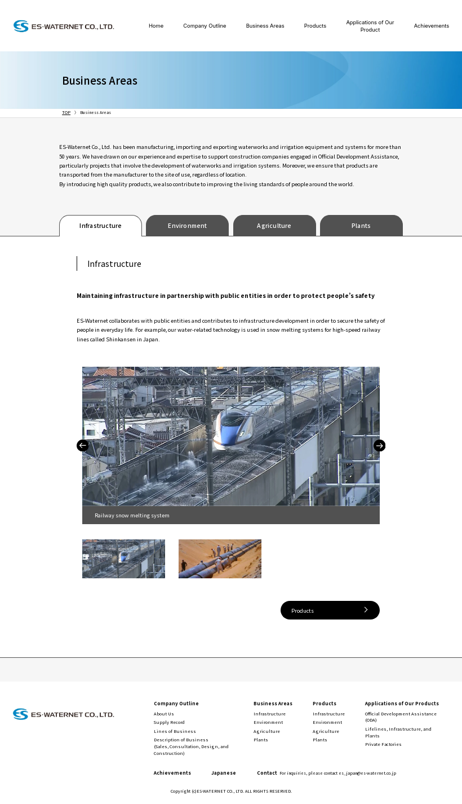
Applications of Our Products (402, 703)
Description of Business (191, 745)
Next (379, 445)
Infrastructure (100, 225)
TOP (66, 112)
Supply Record (169, 722)
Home (156, 26)
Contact (327, 772)
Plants (361, 225)
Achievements (432, 26)
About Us (164, 713)
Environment (187, 225)
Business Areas (265, 26)
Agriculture (274, 225)
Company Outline (204, 26)
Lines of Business (175, 731)
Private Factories (383, 744)
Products (315, 26)
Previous (82, 445)
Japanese (223, 772)
